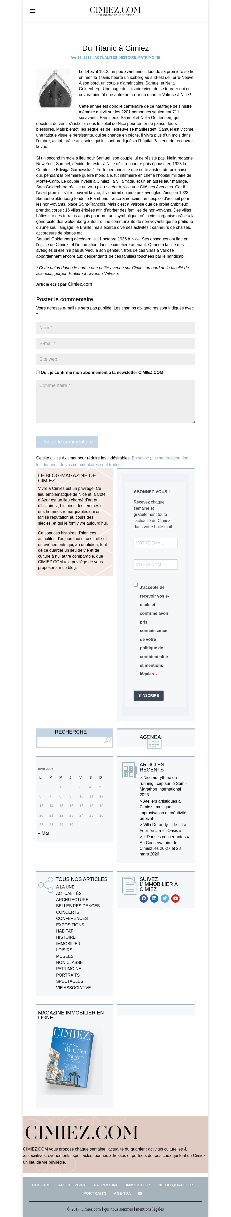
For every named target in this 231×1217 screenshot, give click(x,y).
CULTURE (41, 1185)
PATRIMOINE (149, 57)
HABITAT (64, 931)
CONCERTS (67, 912)
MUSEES (65, 956)
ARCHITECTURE (72, 899)
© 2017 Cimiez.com (84, 1209)
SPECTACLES (69, 981)
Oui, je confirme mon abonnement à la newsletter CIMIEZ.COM (99, 372)
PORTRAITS (68, 975)
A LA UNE (65, 887)
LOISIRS (64, 950)
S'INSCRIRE (148, 695)
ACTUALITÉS (105, 57)
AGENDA (122, 1193)
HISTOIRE (127, 57)
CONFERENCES (72, 918)
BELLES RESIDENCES (78, 906)
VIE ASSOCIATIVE (73, 988)
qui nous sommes (119, 1209)
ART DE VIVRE (72, 1185)
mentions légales (150, 1209)
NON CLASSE (69, 962)
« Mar (43, 833)
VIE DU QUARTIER (175, 1185)
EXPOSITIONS (70, 925)
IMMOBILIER (68, 944)
